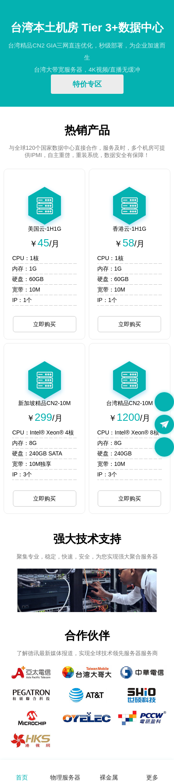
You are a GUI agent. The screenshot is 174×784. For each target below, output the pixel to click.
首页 (22, 777)
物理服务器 (65, 777)
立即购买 (44, 324)
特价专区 (87, 84)
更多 (152, 777)
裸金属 (109, 777)
